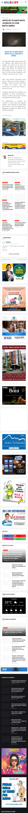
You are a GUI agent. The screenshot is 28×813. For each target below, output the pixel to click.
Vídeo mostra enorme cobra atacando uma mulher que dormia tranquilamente (17, 690)
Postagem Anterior (6, 259)
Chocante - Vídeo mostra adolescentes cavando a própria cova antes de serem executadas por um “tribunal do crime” (18, 658)
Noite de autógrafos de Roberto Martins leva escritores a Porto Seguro (18, 574)
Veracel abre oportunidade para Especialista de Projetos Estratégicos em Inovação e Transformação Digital (7, 206)
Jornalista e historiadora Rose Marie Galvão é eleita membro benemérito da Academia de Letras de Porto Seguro (7, 226)
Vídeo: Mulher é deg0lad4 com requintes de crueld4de (18, 712)
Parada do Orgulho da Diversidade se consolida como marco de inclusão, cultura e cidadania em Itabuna (20, 205)
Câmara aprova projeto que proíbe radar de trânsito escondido (20, 224)
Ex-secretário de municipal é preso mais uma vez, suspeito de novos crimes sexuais (19, 648)
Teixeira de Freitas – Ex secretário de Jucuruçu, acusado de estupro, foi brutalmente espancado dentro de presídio (18, 739)
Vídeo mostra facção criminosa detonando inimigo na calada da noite (19, 705)
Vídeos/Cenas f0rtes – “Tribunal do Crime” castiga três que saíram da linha (18, 640)
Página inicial (5, 17)
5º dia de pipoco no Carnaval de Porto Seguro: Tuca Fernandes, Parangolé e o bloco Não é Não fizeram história (19, 583)
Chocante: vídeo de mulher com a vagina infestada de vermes (18, 681)
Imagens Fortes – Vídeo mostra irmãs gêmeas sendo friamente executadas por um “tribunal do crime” (18, 730)
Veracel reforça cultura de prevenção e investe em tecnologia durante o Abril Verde (7, 187)
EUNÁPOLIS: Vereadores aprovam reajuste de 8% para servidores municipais (20, 187)
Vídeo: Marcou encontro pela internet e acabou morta (18, 697)
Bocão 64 (10, 155)
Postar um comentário (14, 254)
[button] (2, 2)
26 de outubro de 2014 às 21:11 (12, 243)
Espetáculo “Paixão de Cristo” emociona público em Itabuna (19, 566)
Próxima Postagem (21, 259)
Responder (4, 250)
